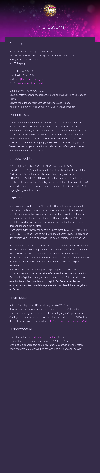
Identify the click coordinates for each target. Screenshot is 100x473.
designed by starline (45, 337)
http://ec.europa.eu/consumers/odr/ (69, 321)
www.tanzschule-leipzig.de (29, 83)
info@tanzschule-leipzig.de (29, 79)
